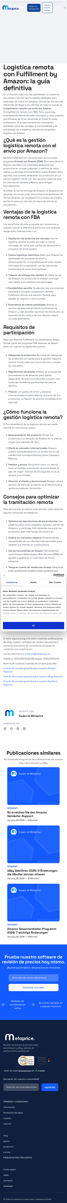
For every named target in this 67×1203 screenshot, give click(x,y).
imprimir (7, 1123)
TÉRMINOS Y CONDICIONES (15, 1101)
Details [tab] (33, 582)
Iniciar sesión (9, 1169)
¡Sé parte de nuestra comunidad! (21, 1079)
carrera (6, 1152)
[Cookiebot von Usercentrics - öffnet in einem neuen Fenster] (53, 575)
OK (33, 625)
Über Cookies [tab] (55, 582)
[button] (56, 8)
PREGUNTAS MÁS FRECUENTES (17, 1157)
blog (5, 1135)
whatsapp (8, 1186)
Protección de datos (13, 1112)
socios (6, 1141)
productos (8, 1146)
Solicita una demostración (34, 7)
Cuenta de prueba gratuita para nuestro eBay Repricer (33, 676)
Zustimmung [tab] (11, 582)
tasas (5, 1175)
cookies (7, 1118)
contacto (7, 1180)
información (9, 1107)
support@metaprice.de (38, 653)
